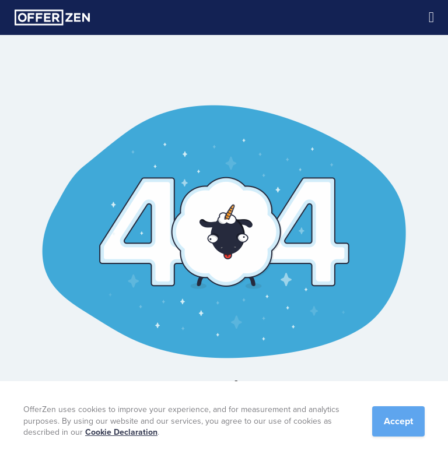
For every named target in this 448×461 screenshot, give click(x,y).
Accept (398, 421)
